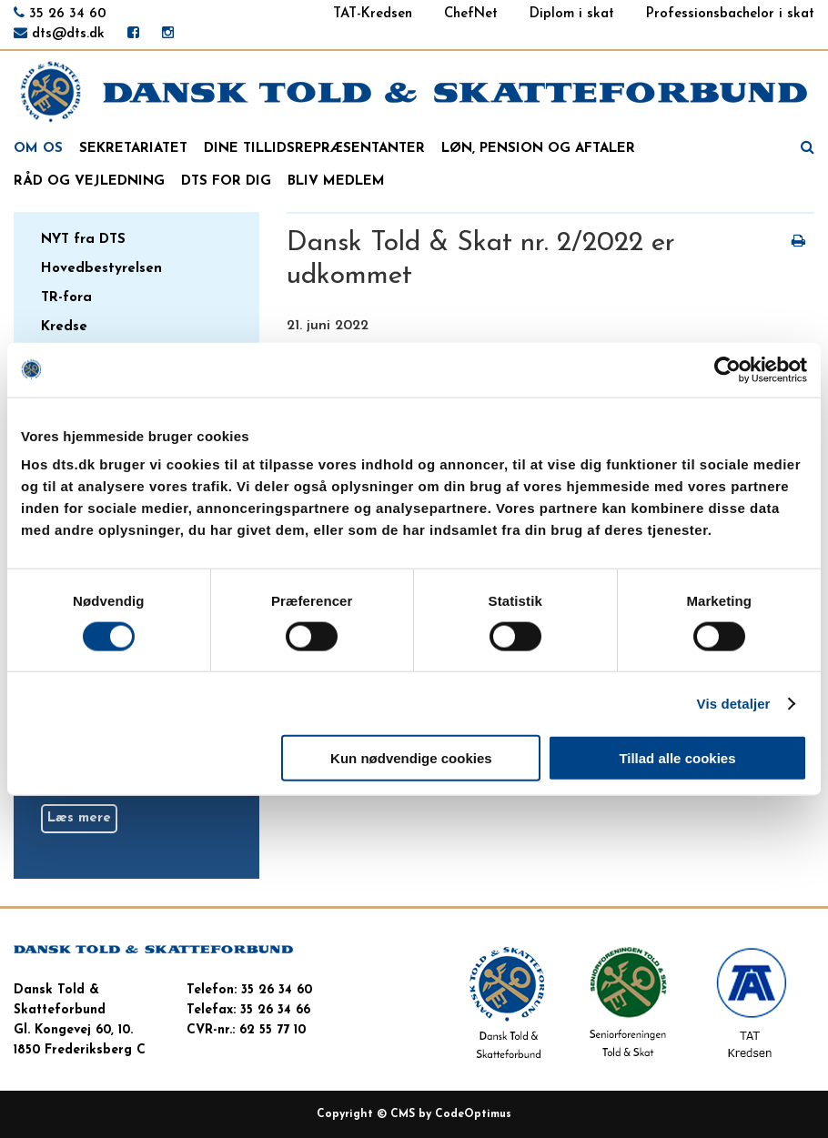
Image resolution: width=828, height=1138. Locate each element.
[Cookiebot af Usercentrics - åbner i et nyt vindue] (727, 369)
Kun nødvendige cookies (411, 758)
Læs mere (79, 818)
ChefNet (471, 14)
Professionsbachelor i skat (730, 14)
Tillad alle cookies (677, 758)
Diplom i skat (572, 14)
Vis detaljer (734, 702)
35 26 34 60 (67, 14)
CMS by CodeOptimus (450, 1114)
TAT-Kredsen (372, 14)
